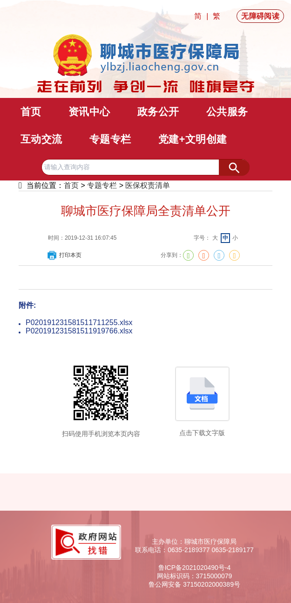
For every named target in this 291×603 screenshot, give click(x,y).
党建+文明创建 (192, 139)
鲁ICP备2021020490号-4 (194, 567)
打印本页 (64, 255)
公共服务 (227, 112)
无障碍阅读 (260, 16)
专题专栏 (110, 139)
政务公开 (158, 112)
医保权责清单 (147, 185)
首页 (30, 112)
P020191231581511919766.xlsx (79, 331)
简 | (202, 16)
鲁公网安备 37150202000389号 (194, 584)
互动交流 (41, 139)
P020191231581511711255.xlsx (79, 322)
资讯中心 (89, 112)
